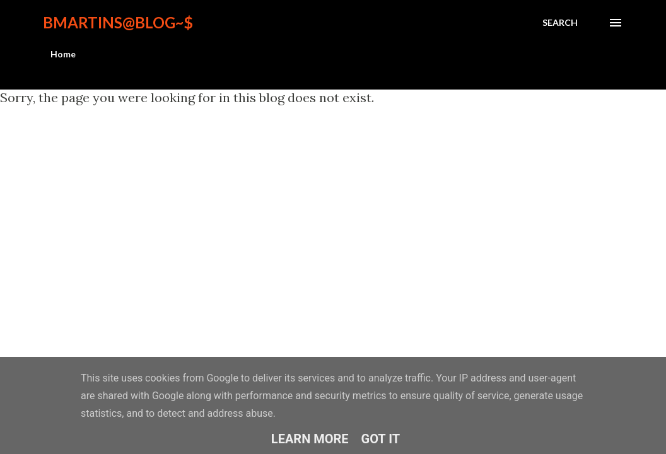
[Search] (560, 22)
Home (63, 54)
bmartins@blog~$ (118, 22)
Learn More (310, 438)
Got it (380, 438)
